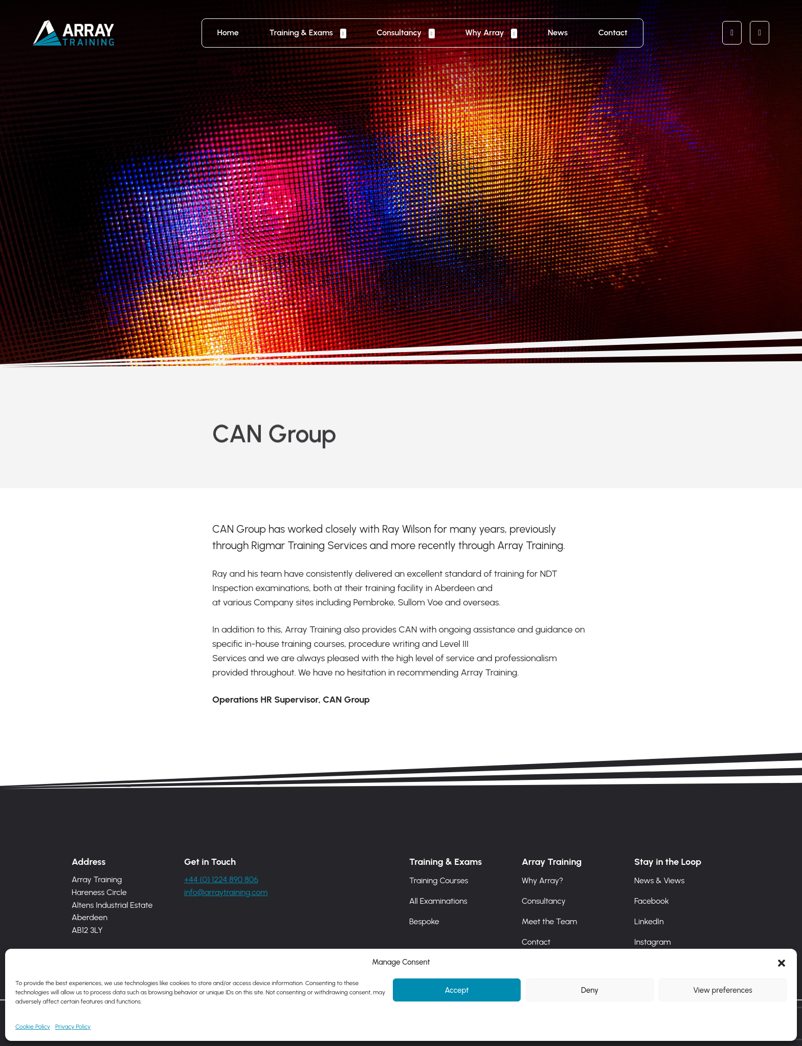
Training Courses (438, 880)
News (558, 32)
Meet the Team (549, 921)
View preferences (722, 991)
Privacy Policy (73, 1028)
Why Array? (542, 880)
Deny (589, 991)
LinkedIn (648, 921)
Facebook (651, 901)
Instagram (652, 942)
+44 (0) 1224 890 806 (221, 879)
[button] (781, 963)
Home (228, 32)
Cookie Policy (32, 1028)
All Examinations (438, 901)
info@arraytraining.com (226, 892)
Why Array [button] (485, 32)
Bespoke (424, 921)
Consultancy (544, 901)
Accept (456, 991)
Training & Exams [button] (302, 32)
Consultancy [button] (400, 32)
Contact (613, 32)
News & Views (659, 880)
